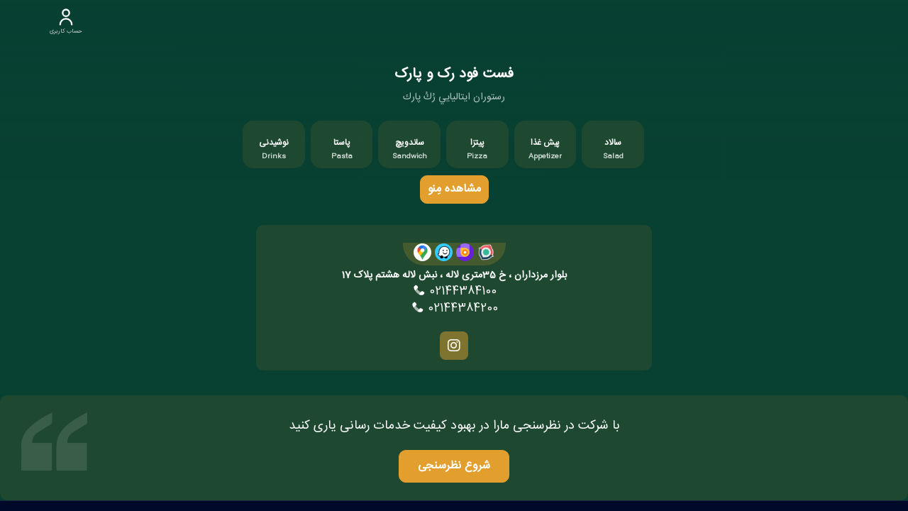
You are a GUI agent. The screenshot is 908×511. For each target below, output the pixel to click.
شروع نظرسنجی (454, 466)
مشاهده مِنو (454, 189)
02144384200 (454, 308)
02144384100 (454, 291)
